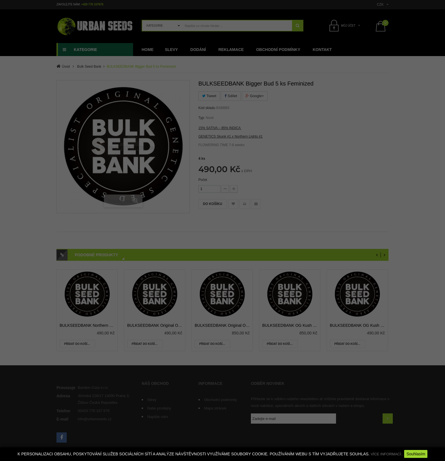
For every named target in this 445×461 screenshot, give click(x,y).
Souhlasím (415, 454)
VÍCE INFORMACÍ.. (387, 454)
